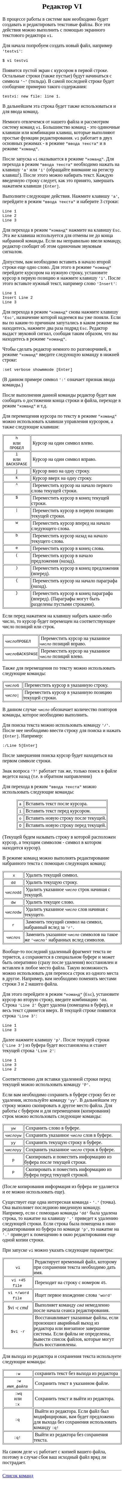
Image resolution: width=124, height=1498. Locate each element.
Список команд (17, 1492)
